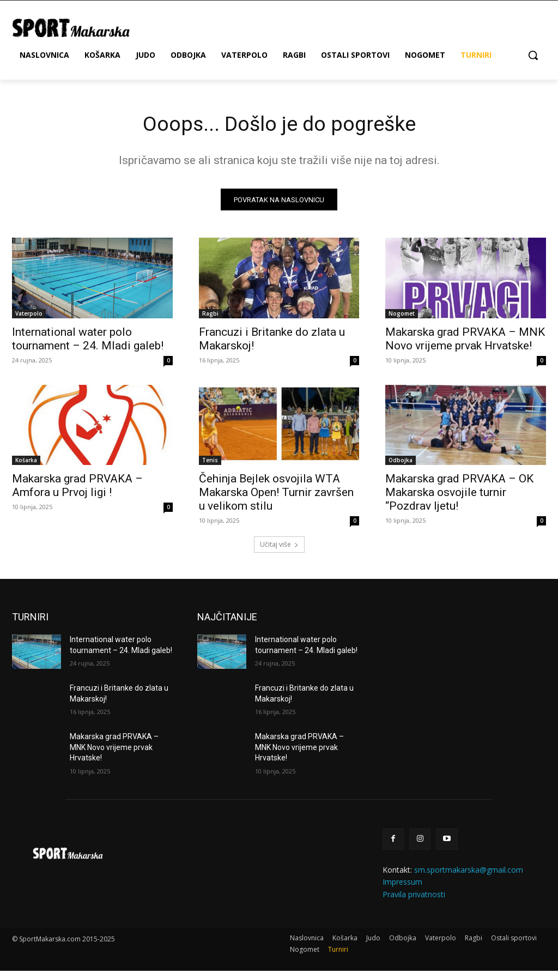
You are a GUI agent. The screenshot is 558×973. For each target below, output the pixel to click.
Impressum (402, 884)
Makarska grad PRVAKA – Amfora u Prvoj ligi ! (77, 487)
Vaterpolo (29, 315)
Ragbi (210, 315)
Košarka (26, 462)
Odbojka (401, 462)
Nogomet (402, 315)
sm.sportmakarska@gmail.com (468, 872)
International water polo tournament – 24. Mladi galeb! (87, 340)
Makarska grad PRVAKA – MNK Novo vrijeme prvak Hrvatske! (465, 340)
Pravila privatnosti (414, 896)
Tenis (210, 462)
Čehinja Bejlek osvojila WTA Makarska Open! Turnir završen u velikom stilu (276, 494)
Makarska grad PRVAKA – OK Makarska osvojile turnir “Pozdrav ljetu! (459, 494)
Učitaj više (279, 546)
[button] (533, 55)
